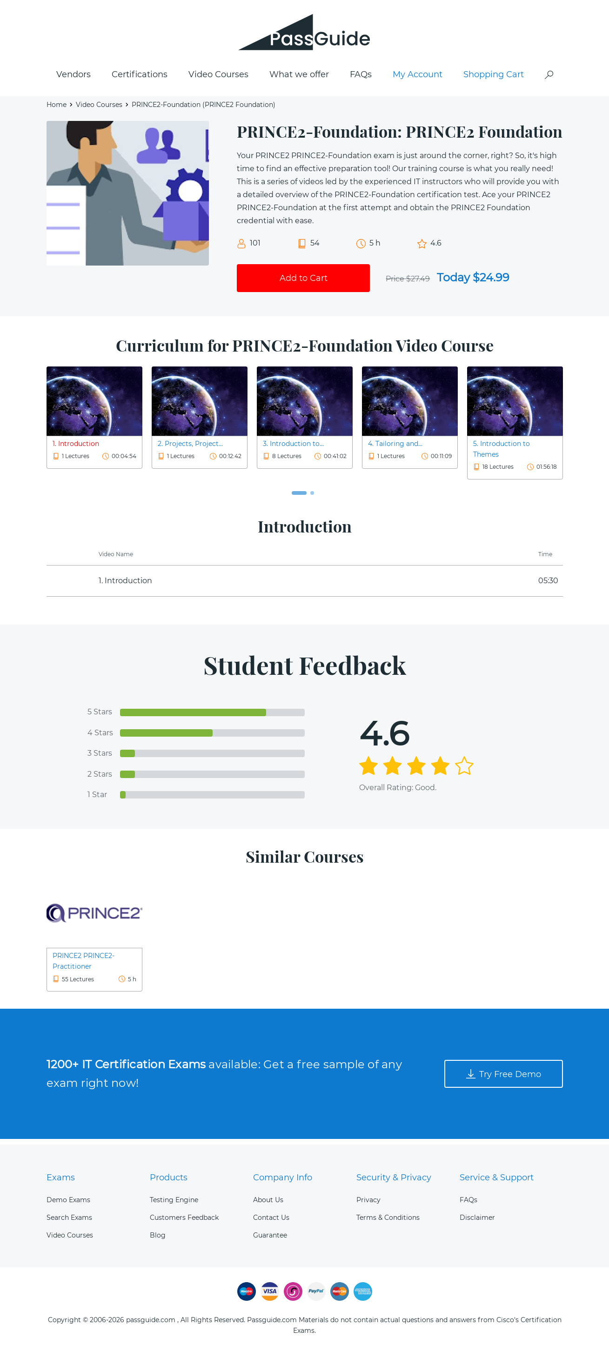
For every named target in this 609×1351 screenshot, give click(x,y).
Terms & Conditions (388, 1217)
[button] (299, 498)
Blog (158, 1235)
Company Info (282, 1177)
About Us (268, 1200)
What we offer (299, 79)
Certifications (139, 79)
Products (168, 1177)
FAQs (361, 79)
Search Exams (69, 1217)
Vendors (73, 79)
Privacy (368, 1200)
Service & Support (497, 1177)
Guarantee (270, 1235)
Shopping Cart (493, 79)
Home (57, 110)
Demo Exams (68, 1200)
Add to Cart (304, 283)
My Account (417, 79)
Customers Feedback (184, 1217)
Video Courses (218, 79)
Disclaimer (477, 1217)
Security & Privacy (393, 1177)
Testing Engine (174, 1200)
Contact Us (271, 1217)
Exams (61, 1177)
